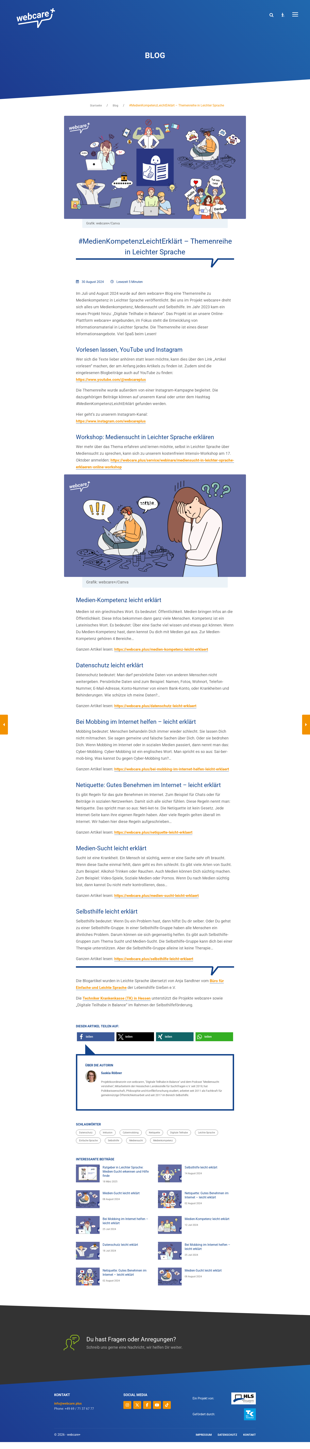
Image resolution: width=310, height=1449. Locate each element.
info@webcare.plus (68, 1410)
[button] (95, 1043)
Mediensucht (136, 1147)
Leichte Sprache (206, 1139)
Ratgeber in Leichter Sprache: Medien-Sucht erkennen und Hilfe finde (126, 1178)
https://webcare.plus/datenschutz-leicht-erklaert (157, 706)
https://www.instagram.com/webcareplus (112, 421)
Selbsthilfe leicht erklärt (201, 1174)
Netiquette (154, 1139)
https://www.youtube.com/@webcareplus (112, 379)
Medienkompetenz (163, 1147)
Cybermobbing (131, 1139)
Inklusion (107, 1139)
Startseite (96, 105)
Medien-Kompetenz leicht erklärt (207, 1226)
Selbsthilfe (113, 1147)
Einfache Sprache (88, 1147)
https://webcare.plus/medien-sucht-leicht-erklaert (158, 902)
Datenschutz (86, 1139)
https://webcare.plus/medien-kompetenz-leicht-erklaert (163, 649)
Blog (115, 105)
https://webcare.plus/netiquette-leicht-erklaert (155, 839)
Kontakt (249, 1441)
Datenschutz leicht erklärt (120, 1252)
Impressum (204, 1441)
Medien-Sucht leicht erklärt (121, 1200)
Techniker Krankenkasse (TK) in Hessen (118, 1005)
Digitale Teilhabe (179, 1139)
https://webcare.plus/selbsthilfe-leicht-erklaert (155, 965)
